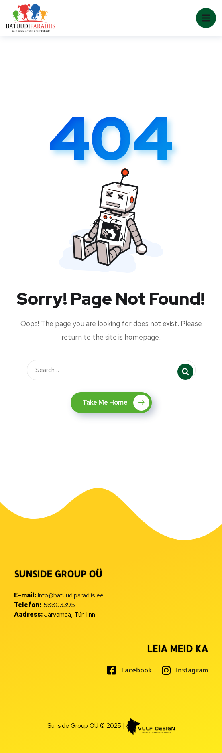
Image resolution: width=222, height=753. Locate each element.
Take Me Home (115, 403)
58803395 (59, 605)
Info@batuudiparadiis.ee (70, 595)
